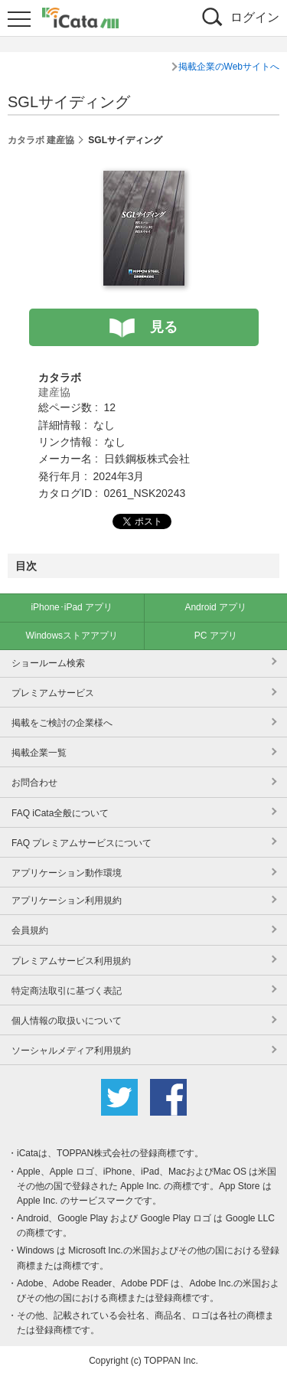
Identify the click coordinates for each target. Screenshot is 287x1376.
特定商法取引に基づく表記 (66, 990)
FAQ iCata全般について (60, 813)
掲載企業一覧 (39, 752)
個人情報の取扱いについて (66, 1020)
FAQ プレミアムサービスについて (81, 843)
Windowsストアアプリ (71, 635)
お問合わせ (34, 782)
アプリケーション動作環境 (66, 873)
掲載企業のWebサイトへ (228, 66)
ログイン (254, 17)
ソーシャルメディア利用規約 (71, 1050)
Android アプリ (215, 607)
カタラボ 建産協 (41, 140)
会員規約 (29, 930)
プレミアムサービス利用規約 (71, 961)
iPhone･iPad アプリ (72, 607)
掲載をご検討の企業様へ (62, 722)
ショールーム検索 (48, 663)
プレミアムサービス (52, 693)
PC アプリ (215, 635)
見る (164, 327)
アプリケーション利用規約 (66, 900)
